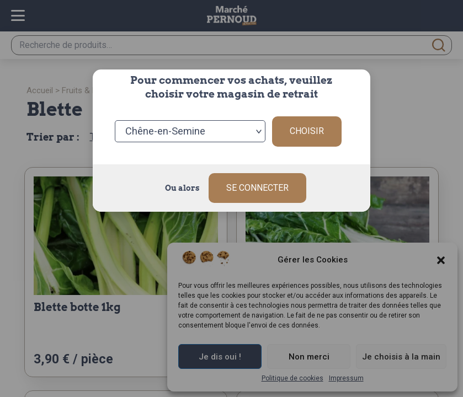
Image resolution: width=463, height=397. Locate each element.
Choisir (307, 131)
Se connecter (257, 188)
